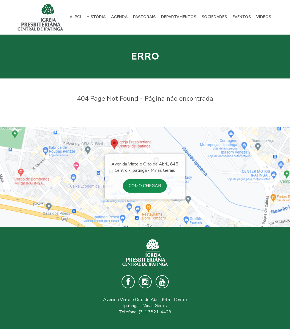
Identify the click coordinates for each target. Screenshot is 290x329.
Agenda (119, 16)
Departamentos (178, 16)
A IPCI (75, 16)
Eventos (241, 16)
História (96, 16)
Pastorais (144, 16)
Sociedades (214, 16)
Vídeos (263, 16)
